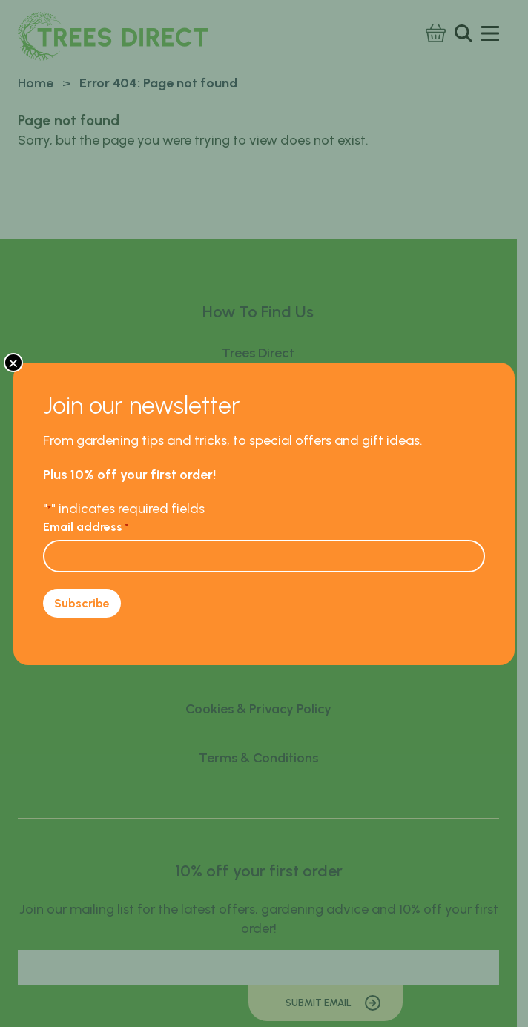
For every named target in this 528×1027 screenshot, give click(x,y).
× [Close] (13, 362)
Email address (86, 527)
